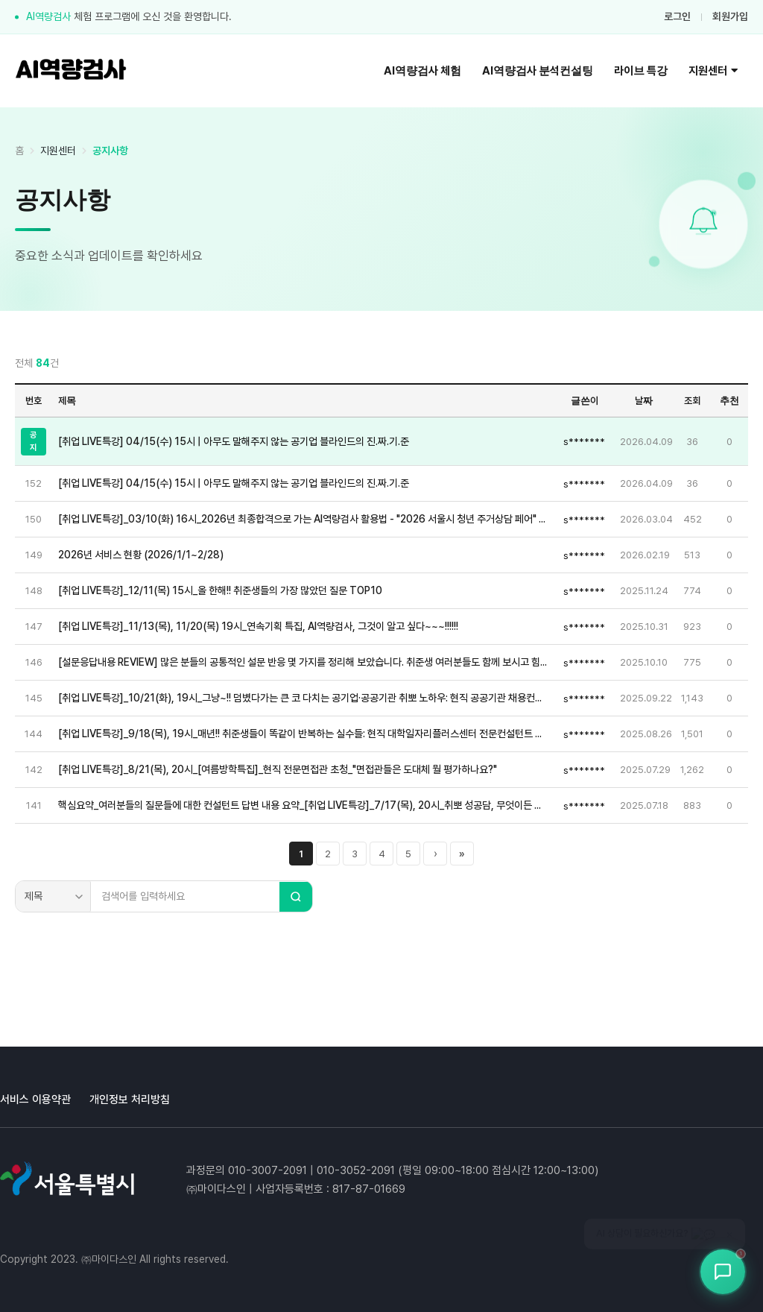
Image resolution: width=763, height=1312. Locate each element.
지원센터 (713, 71)
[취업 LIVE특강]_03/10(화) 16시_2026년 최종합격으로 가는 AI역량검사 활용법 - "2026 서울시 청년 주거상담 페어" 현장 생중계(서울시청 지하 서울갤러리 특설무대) (303, 519)
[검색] (295, 897)
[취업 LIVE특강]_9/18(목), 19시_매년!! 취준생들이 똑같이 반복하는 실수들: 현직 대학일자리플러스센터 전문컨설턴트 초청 (303, 733)
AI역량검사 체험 (422, 71)
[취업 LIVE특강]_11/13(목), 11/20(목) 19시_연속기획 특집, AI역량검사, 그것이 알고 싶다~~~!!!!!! (258, 626)
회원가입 (730, 16)
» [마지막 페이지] (462, 854)
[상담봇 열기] (722, 1271)
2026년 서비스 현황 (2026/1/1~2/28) (141, 555)
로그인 (677, 16)
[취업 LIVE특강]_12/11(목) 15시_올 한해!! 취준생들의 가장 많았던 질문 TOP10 (220, 590)
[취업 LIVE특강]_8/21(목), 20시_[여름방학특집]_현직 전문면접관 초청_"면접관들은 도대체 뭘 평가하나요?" (277, 769)
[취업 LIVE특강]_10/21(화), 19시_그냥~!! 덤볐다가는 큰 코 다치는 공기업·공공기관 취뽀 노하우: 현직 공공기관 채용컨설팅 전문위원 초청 (303, 698)
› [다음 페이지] (435, 853)
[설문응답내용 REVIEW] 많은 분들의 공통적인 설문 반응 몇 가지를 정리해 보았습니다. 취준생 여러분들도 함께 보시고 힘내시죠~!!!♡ (303, 662)
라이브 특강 (641, 71)
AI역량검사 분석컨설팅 (537, 71)
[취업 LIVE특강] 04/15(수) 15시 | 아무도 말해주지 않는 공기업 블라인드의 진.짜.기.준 (233, 441)
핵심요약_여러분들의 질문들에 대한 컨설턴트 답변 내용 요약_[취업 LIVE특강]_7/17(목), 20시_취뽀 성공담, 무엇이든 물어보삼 (303, 805)
